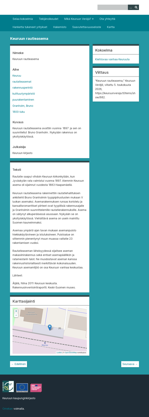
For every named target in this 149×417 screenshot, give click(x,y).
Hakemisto (59, 27)
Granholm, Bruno (22, 105)
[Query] (118, 7)
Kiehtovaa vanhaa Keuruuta (112, 59)
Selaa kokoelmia (23, 18)
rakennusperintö (22, 87)
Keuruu (16, 75)
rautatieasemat (21, 81)
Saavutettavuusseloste (86, 27)
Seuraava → (130, 364)
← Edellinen (18, 364)
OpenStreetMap (71, 352)
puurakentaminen (23, 99)
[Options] (130, 7)
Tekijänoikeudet (48, 18)
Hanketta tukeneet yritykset (30, 27)
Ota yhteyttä (107, 18)
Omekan (7, 408)
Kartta (111, 27)
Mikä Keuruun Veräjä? (77, 18)
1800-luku (18, 111)
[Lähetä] (136, 7)
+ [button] (16, 311)
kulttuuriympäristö (23, 93)
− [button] (16, 315)
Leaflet (59, 352)
